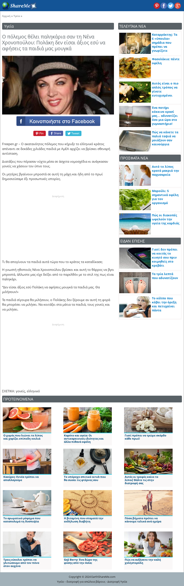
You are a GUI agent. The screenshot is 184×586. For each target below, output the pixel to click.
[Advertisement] (58, 224)
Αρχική (6, 16)
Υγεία (17, 16)
